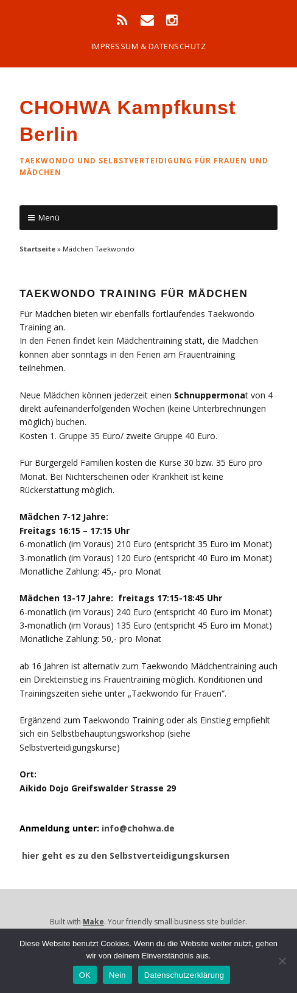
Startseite (37, 248)
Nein (117, 975)
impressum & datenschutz (148, 46)
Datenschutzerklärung (184, 975)
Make (93, 921)
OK (85, 975)
